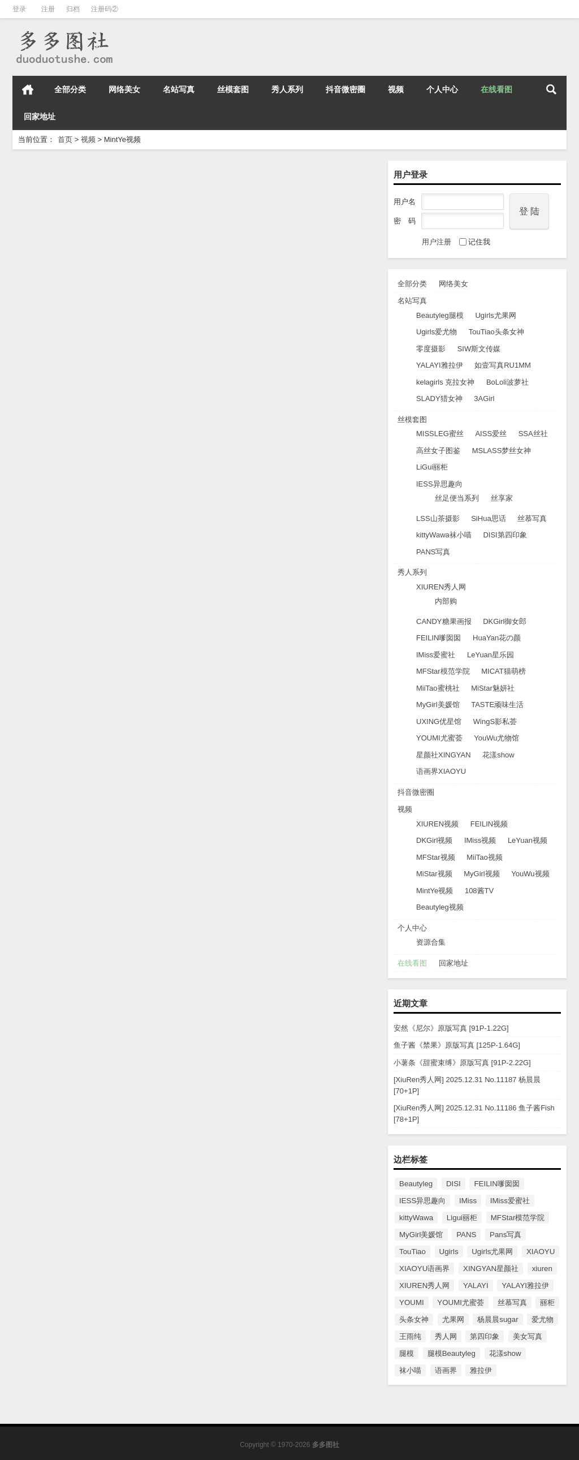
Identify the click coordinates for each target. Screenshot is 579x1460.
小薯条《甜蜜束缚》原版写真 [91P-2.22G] (462, 1062)
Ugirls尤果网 (495, 315)
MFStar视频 (435, 857)
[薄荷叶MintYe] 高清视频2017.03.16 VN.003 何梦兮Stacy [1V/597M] (101, 439)
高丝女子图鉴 (438, 450)
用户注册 (436, 242)
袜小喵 (410, 1370)
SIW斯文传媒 (479, 348)
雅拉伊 (481, 1370)
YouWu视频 (530, 873)
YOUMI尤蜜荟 (439, 738)
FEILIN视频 (489, 824)
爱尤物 (543, 1319)
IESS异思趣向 (439, 484)
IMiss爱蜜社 (435, 655)
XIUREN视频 (437, 824)
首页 (27, 89)
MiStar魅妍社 (493, 688)
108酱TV (479, 890)
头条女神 (414, 1319)
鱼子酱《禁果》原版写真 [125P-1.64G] (457, 1045)
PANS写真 (433, 552)
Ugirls (449, 1251)
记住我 (474, 242)
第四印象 (484, 1336)
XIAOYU (540, 1251)
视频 (396, 89)
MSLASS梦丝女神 (502, 450)
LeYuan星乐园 (490, 655)
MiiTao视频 (484, 857)
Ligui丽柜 (462, 1217)
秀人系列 (287, 89)
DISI (453, 1183)
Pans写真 (505, 1234)
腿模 (406, 1353)
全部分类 (70, 89)
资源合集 (431, 942)
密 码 (405, 221)
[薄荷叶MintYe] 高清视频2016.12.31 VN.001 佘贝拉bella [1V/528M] (101, 769)
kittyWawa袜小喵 (444, 535)
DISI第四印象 (504, 535)
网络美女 (124, 89)
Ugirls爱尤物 (436, 332)
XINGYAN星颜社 (490, 1268)
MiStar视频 (434, 873)
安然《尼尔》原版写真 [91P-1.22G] (451, 1028)
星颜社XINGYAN (443, 755)
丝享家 (502, 498)
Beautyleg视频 (440, 907)
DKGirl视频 (434, 840)
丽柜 (547, 1302)
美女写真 (527, 1336)
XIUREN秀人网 (441, 587)
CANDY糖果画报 (444, 621)
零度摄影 (431, 348)
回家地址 (39, 116)
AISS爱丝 (491, 433)
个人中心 (442, 89)
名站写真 (179, 89)
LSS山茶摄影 (438, 518)
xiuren (542, 1268)
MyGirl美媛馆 (438, 704)
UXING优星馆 (438, 721)
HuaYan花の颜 (497, 638)
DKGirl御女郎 (504, 621)
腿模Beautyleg (451, 1353)
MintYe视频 (434, 890)
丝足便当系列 (457, 498)
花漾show (498, 755)
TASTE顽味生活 (497, 704)
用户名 (405, 201)
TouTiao (412, 1251)
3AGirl (484, 398)
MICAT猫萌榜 (503, 671)
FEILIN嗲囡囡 (438, 638)
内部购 (446, 601)
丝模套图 (233, 89)
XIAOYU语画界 (424, 1268)
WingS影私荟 (495, 721)
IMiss (468, 1200)
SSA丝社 (533, 433)
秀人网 (446, 1336)
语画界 (446, 1370)
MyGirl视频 (482, 873)
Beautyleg (416, 1183)
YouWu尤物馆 (496, 738)
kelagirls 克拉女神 (445, 382)
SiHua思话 (488, 518)
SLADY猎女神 (439, 398)
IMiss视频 (480, 840)
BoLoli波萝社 (507, 382)
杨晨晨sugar (497, 1319)
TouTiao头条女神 (496, 332)
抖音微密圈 (345, 89)
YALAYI (476, 1285)
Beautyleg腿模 (440, 315)
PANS (466, 1234)
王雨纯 (410, 1336)
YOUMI (411, 1302)
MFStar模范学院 (443, 671)
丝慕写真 (532, 518)
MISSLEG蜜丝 (440, 433)
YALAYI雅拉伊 (439, 365)
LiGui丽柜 (432, 467)
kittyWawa (416, 1217)
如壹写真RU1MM (502, 365)
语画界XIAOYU (441, 771)
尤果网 (453, 1319)
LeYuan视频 (527, 840)
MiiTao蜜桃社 (438, 688)
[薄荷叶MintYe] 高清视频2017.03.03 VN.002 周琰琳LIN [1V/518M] (289, 439)
